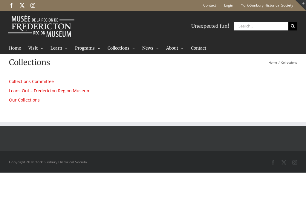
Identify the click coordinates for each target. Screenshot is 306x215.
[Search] (292, 26)
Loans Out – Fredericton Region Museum (50, 90)
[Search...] (261, 26)
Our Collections (24, 100)
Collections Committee (31, 81)
